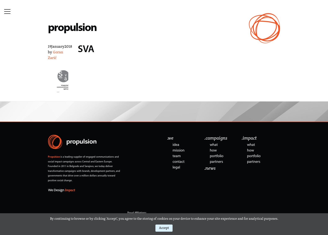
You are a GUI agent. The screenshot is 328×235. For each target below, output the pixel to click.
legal (176, 168)
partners (216, 162)
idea (176, 145)
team (177, 156)
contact (178, 162)
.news (210, 168)
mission (178, 151)
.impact (249, 138)
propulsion (72, 28)
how (213, 151)
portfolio (216, 156)
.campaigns (215, 138)
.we (170, 138)
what (214, 145)
